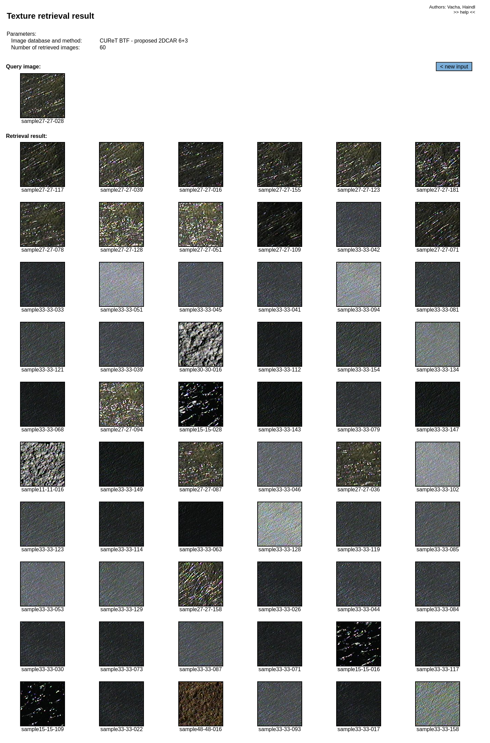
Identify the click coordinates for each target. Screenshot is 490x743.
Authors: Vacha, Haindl (452, 7)
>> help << (464, 12)
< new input (454, 66)
